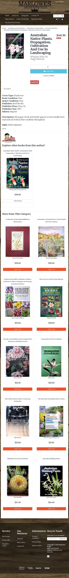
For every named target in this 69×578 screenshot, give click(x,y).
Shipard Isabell (51, 318)
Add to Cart (17, 269)
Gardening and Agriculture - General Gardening (42, 28)
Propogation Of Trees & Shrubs (51, 339)
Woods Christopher (51, 258)
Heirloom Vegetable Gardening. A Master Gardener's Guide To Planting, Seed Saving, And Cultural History (17, 281)
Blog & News (9, 19)
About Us (15, 15)
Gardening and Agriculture (16, 28)
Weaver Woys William (18, 318)
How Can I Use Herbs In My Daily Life (51, 279)
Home (7, 15)
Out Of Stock (18, 201)
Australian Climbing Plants (51, 458)
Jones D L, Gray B (51, 497)
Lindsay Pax (51, 377)
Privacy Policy (36, 542)
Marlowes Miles (36, 19)
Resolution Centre (5, 544)
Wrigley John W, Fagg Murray (17, 189)
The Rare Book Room (12, 22)
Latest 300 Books (23, 19)
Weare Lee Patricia (17, 258)
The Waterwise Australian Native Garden (51, 399)
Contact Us (35, 15)
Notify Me (48, 71)
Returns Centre (37, 545)
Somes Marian (18, 377)
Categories (25, 15)
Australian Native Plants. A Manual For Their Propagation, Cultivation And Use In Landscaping (17, 153)
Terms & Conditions (35, 537)
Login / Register (59, 1)
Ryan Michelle (18, 497)
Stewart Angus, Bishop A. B (51, 437)
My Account (6, 536)
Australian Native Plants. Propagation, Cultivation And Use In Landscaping (27, 30)
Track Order (6, 540)
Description (7, 89)
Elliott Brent (17, 437)
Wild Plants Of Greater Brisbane (17, 458)
